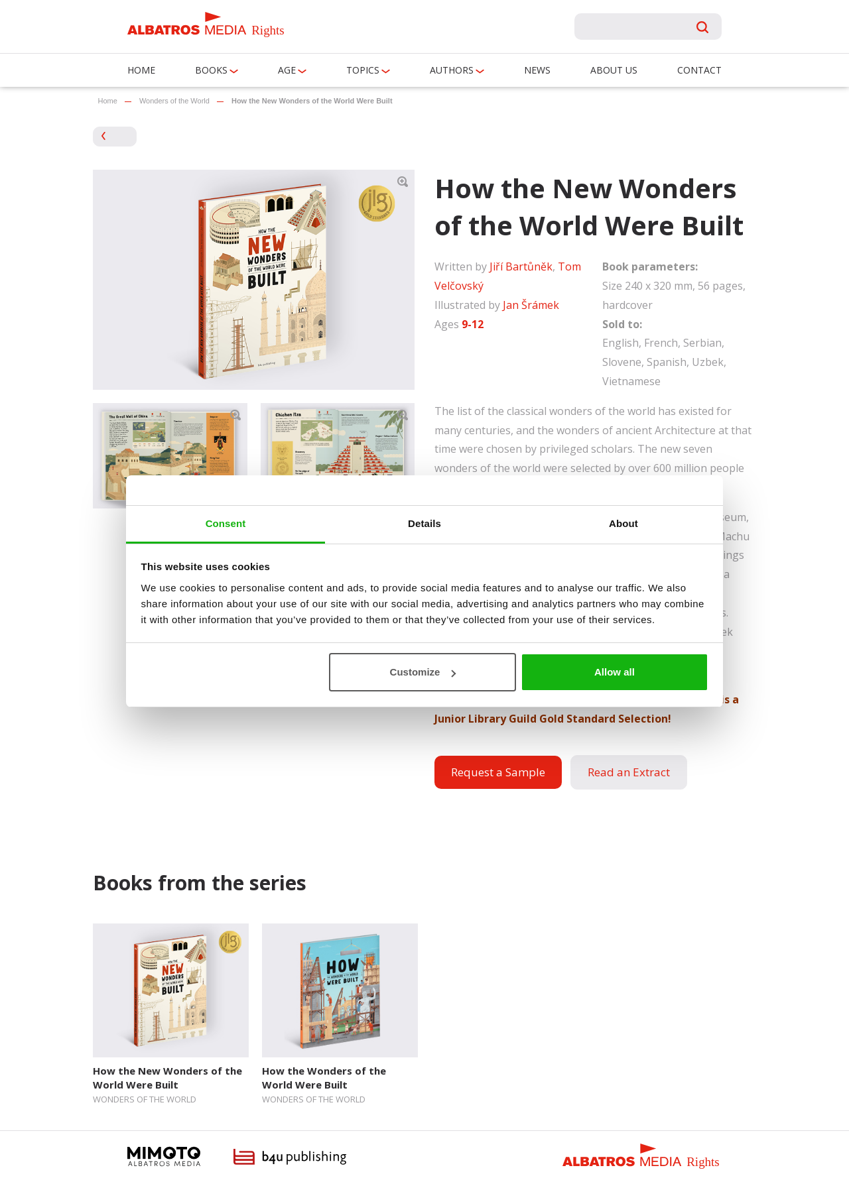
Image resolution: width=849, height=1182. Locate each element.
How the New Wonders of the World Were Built (167, 1077)
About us (613, 70)
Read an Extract (629, 772)
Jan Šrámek (531, 305)
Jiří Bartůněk (521, 266)
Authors (452, 70)
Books (211, 70)
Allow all (614, 672)
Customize (423, 672)
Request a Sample (498, 772)
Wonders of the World (174, 101)
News (537, 70)
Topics (362, 70)
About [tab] (623, 523)
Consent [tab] (226, 523)
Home (141, 70)
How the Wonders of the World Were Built (324, 1077)
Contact (699, 70)
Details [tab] (424, 523)
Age (287, 70)
